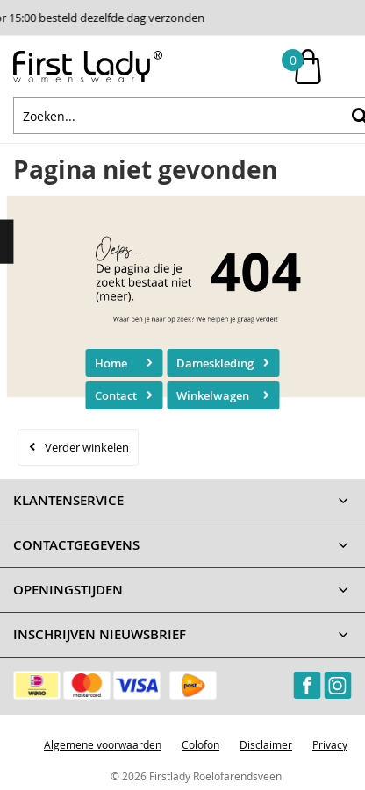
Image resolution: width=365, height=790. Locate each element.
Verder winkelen (87, 447)
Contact (116, 395)
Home (111, 363)
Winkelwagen (212, 395)
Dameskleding (215, 363)
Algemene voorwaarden (102, 744)
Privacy (329, 744)
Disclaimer (266, 744)
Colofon (200, 744)
